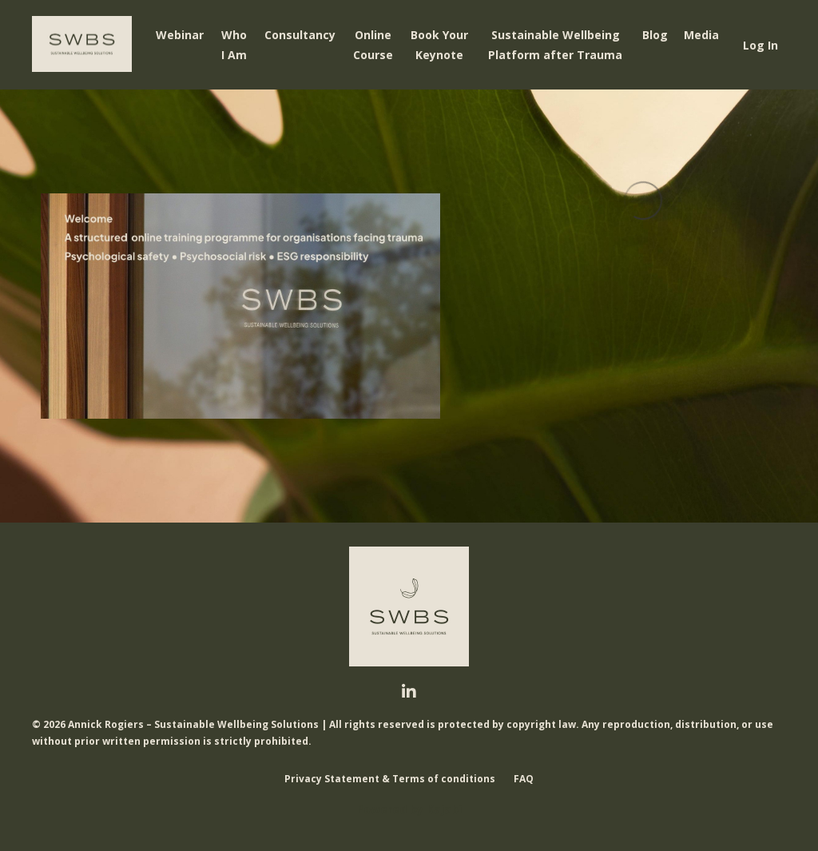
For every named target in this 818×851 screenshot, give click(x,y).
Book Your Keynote (439, 44)
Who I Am (234, 44)
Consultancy (300, 34)
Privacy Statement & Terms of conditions (389, 778)
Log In (760, 45)
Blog (655, 34)
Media (701, 34)
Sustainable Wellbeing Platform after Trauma (555, 44)
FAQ (524, 778)
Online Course (373, 44)
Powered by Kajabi (409, 809)
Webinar (180, 34)
